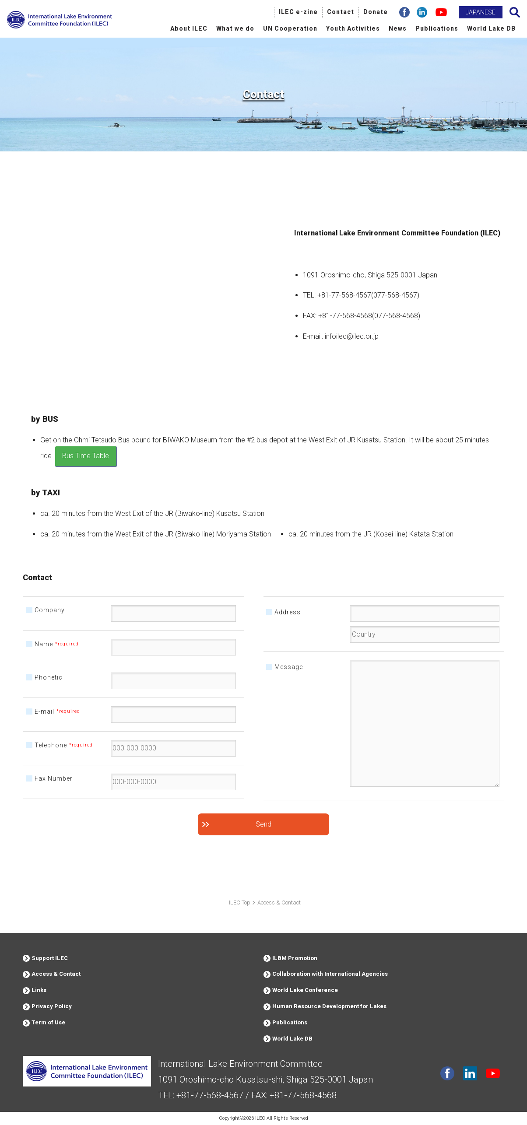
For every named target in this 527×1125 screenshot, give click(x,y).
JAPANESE (480, 12)
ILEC (260, 1118)
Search (514, 12)
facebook (447, 1073)
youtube (493, 1073)
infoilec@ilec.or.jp (352, 336)
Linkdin (470, 1073)
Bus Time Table (85, 456)
